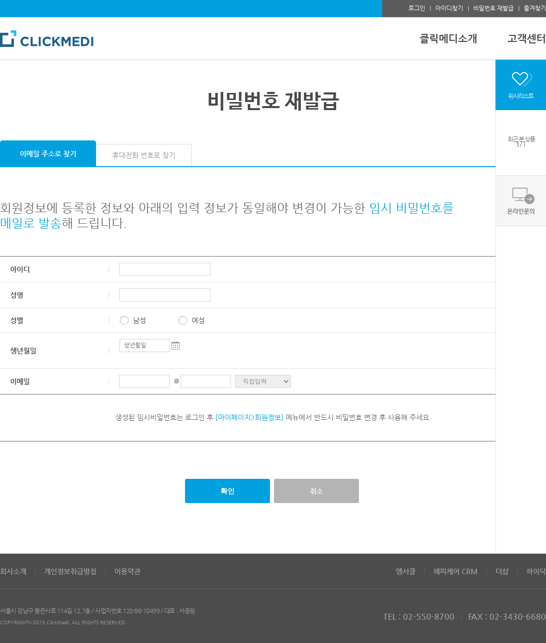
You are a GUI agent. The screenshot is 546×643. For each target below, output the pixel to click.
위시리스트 (520, 96)
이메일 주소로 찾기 (48, 154)
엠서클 (406, 571)
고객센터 (527, 38)
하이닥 (536, 571)
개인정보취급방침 (70, 571)
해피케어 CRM (455, 571)
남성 (139, 320)
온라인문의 (521, 211)
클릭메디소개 (448, 38)
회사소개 (13, 571)
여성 (198, 320)
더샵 (502, 571)
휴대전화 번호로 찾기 (143, 155)
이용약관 (127, 571)
